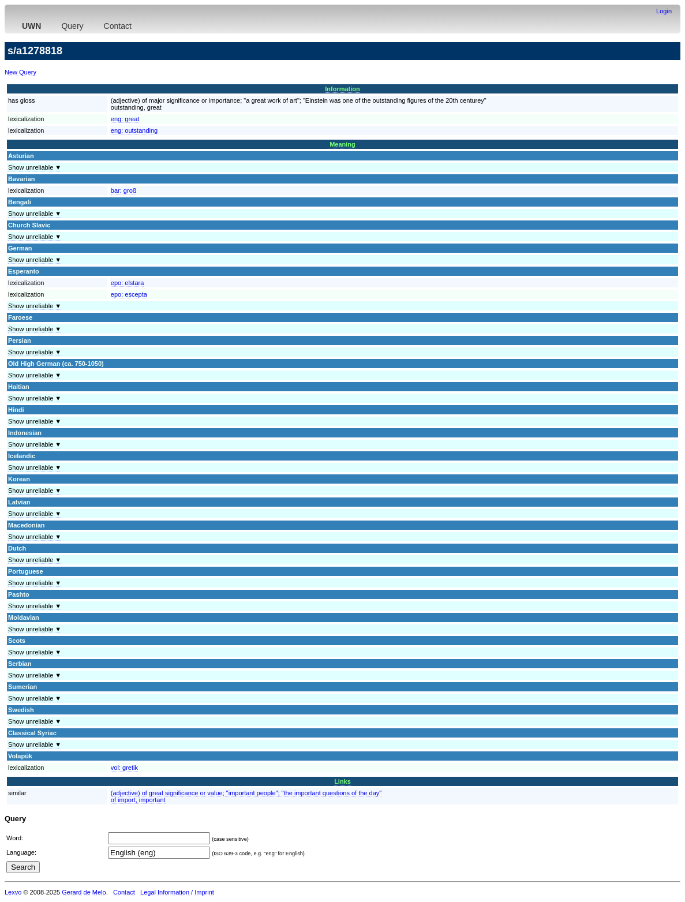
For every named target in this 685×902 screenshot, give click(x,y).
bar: (124, 190)
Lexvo (13, 892)
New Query (20, 72)
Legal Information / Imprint (177, 892)
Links (342, 781)
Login (664, 11)
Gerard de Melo (84, 892)
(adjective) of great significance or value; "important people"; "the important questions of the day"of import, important (246, 796)
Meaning (342, 144)
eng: (125, 118)
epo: (127, 282)
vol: (124, 767)
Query (72, 26)
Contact (118, 26)
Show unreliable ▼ (34, 167)
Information (342, 88)
